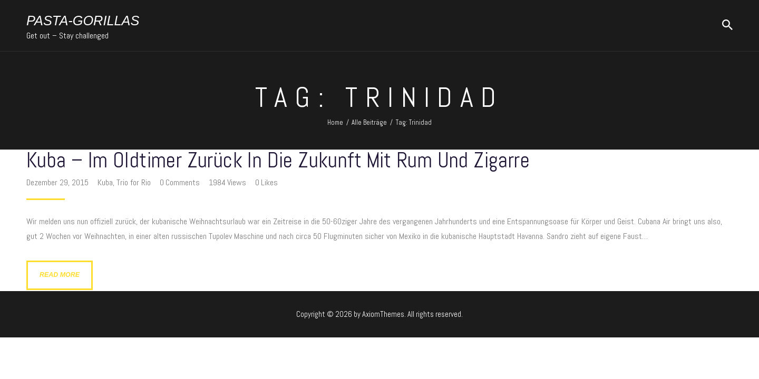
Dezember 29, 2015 (58, 182)
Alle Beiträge (369, 122)
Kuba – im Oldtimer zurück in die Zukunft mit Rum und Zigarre (278, 161)
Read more (60, 274)
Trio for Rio (133, 182)
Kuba (105, 182)
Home (335, 122)
